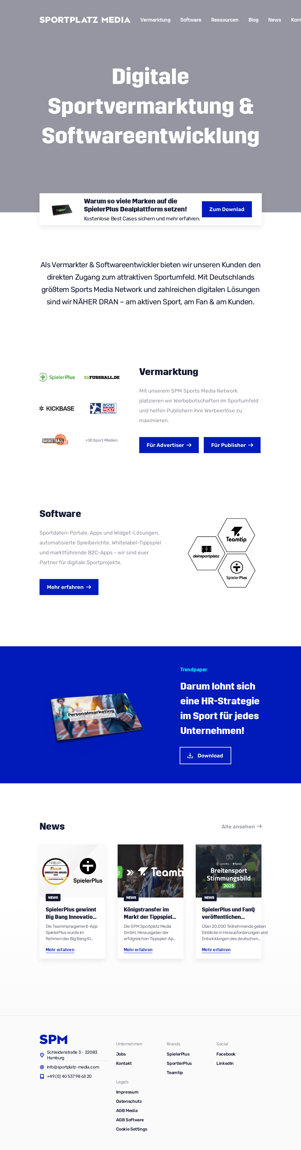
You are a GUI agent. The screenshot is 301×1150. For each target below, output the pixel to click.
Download (204, 755)
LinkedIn (225, 1063)
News (274, 20)
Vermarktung (155, 20)
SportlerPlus (179, 1063)
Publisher (228, 445)
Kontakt (124, 1063)
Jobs (121, 1054)
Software (190, 20)
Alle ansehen (238, 826)
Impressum (127, 1092)
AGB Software (130, 1120)
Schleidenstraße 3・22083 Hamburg (72, 1055)
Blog (253, 20)
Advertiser (165, 445)
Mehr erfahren (65, 587)
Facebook (226, 1054)
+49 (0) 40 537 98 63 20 (69, 1076)
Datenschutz (129, 1101)
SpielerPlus (178, 1054)
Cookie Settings (131, 1129)
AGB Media (127, 1110)
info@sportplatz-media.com (73, 1067)
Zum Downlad (227, 209)
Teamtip (175, 1072)
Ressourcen (225, 20)
